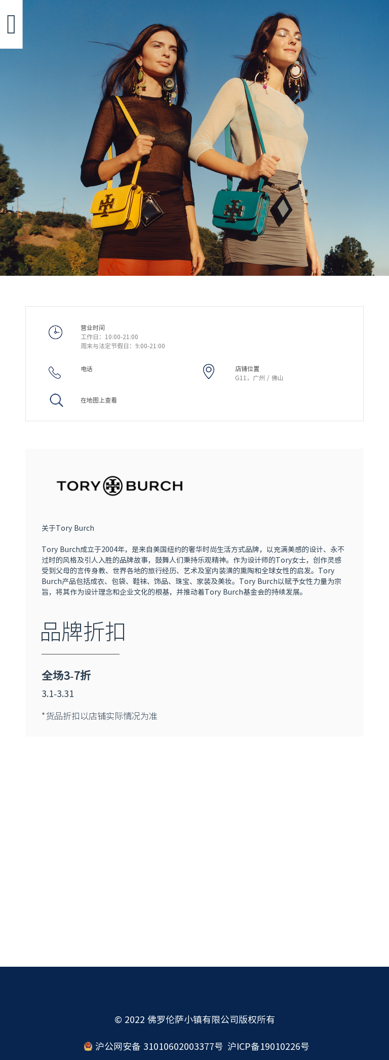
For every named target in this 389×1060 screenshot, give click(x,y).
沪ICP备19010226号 (268, 1046)
